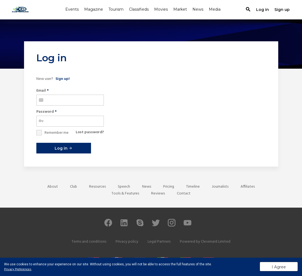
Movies (161, 9)
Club (73, 187)
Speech (124, 187)
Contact (183, 193)
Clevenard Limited (215, 242)
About (52, 187)
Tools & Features (125, 193)
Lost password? (90, 132)
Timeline (193, 187)
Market (180, 9)
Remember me (57, 133)
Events (72, 9)
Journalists (220, 187)
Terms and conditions (89, 242)
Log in (63, 148)
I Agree (279, 267)
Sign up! (62, 79)
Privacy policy (127, 242)
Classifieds (139, 9)
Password (46, 112)
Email (42, 91)
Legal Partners (159, 242)
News (197, 9)
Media (215, 9)
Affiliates (248, 187)
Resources (97, 187)
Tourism (116, 9)
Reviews (158, 193)
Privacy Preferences (17, 269)
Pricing (168, 187)
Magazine (93, 9)
